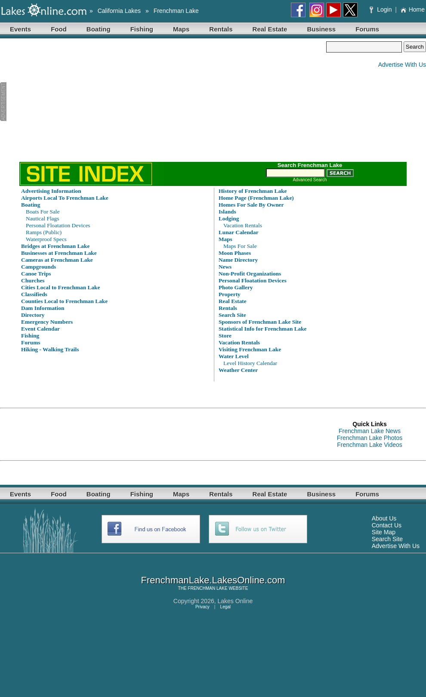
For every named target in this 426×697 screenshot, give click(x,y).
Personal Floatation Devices (58, 225)
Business (321, 29)
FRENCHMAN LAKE (207, 588)
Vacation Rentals (242, 225)
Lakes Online (235, 601)
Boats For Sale (43, 211)
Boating (98, 29)
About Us (384, 518)
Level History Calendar (250, 363)
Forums (367, 29)
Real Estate (270, 29)
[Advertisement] (163, 101)
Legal (225, 606)
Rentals (220, 29)
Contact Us (386, 525)
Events (20, 29)
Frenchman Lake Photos (370, 437)
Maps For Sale (240, 246)
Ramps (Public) (44, 232)
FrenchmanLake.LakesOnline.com (213, 580)
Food (59, 29)
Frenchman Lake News (370, 430)
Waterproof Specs (46, 239)
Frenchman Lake (176, 10)
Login (381, 9)
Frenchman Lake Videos (369, 444)
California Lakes (119, 10)
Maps (181, 29)
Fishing (141, 29)
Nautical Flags (42, 218)
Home (412, 9)
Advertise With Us (402, 64)
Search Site (387, 539)
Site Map (383, 532)
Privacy (202, 606)
